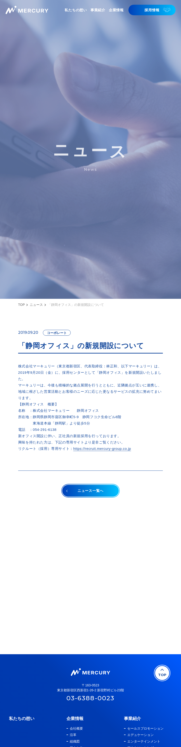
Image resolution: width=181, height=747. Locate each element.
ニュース (36, 305)
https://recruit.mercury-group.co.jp (102, 449)
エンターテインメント (143, 741)
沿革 (73, 735)
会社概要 (76, 728)
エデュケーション (140, 735)
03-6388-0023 (90, 698)
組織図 (75, 741)
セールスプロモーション (145, 728)
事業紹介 (132, 718)
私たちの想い (21, 718)
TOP (21, 305)
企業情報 (74, 718)
